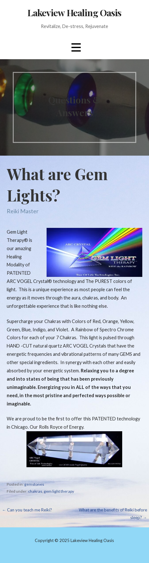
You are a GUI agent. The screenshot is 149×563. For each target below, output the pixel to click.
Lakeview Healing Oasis (74, 12)
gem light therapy (59, 491)
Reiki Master (23, 211)
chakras (35, 491)
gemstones (34, 484)
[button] (76, 47)
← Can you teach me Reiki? (27, 509)
